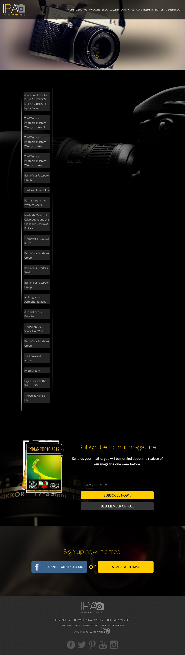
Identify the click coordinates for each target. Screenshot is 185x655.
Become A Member (118, 620)
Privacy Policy (94, 620)
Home (71, 9)
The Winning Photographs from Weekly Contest (35, 142)
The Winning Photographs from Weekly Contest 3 (35, 123)
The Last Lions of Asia (36, 190)
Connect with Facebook (64, 567)
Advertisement (144, 9)
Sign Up (159, 9)
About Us (81, 9)
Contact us (62, 620)
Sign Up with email (126, 567)
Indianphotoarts (89, 625)
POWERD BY (79, 631)
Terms (78, 620)
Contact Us (127, 9)
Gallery (114, 9)
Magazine (94, 9)
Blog (105, 9)
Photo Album (32, 370)
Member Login (174, 9)
